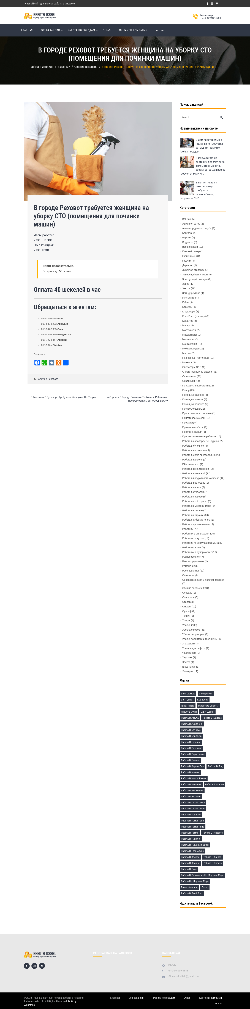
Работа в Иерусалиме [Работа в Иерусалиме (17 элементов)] (193, 754)
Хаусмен (187, 657)
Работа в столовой (193, 492)
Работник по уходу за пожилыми (201, 542)
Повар (186, 390)
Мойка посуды (190, 348)
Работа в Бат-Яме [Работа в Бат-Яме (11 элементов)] (191, 730)
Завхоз (186, 288)
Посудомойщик (191, 408)
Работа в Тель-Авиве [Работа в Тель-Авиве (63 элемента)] (192, 851)
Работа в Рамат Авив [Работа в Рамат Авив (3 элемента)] (192, 826)
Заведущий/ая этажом (195, 274)
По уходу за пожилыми (195, 385)
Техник (186, 615)
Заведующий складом (195, 279)
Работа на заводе (192, 496)
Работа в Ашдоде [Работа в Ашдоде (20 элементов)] (212, 717)
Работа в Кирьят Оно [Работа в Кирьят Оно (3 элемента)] (192, 766)
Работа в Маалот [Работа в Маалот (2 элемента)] (190, 772)
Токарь (186, 620)
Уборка (186, 625)
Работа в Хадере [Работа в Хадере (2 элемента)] (190, 857)
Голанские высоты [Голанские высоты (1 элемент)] (208, 705)
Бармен (186, 237)
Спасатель (188, 597)
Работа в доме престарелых (198, 455)
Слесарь (187, 592)
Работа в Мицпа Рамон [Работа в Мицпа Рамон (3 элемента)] (193, 778)
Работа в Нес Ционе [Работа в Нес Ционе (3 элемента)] (192, 790)
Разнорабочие (190, 556)
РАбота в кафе (190, 464)
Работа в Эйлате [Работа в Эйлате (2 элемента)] (212, 863)
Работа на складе (192, 510)
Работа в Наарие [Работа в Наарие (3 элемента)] (214, 784)
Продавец (188, 422)
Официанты (189, 376)
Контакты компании (132, 30)
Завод (185, 283)
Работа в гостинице (193, 450)
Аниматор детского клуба (196, 228)
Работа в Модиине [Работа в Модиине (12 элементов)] (191, 784)
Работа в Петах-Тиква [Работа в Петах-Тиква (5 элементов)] (193, 802)
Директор (187, 265)
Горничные (188, 256)
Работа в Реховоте (47, 379)
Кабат (185, 302)
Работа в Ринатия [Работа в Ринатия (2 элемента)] (190, 838)
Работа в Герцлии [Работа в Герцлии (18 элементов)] (190, 742)
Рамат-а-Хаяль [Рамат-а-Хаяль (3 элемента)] (189, 887)
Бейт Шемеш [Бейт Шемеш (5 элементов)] (188, 693)
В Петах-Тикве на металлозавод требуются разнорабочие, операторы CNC (198, 190)
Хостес (186, 662)
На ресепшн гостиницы (195, 357)
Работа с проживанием (195, 524)
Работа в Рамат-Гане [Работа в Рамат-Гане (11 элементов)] (192, 820)
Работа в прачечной (193, 473)
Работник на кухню (193, 538)
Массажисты (189, 334)
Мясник (186, 353)
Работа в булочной (193, 445)
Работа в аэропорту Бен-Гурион (200, 441)
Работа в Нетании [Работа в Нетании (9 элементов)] (191, 796)
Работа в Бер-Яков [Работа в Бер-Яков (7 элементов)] (191, 736)
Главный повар (191, 251)
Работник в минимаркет (196, 533)
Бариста (187, 232)
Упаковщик (188, 643)
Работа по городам (81, 30)
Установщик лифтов (193, 648)
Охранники (188, 381)
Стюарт (186, 606)
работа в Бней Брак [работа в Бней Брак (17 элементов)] (192, 893)
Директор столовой (193, 269)
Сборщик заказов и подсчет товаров (203, 579)
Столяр (186, 601)
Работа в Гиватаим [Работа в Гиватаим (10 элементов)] (191, 748)
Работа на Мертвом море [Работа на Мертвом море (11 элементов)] (195, 881)
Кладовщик (188, 311)
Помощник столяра (193, 404)
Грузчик (186, 260)
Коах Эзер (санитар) (194, 316)
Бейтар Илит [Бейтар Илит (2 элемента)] (206, 693)
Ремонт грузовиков (193, 561)
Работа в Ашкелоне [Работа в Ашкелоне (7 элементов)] (191, 724)
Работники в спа (191, 547)
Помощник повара (192, 399)
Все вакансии (50, 30)
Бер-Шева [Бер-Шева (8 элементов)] (202, 699)
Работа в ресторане (193, 482)
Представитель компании (197, 413)
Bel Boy (186, 219)
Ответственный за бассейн (197, 371)
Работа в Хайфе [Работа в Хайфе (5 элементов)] (212, 857)
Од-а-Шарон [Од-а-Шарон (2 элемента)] (207, 711)
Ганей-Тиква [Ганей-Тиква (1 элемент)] (187, 705)
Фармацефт (189, 652)
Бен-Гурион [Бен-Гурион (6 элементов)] (187, 699)
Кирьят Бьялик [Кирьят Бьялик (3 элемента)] (189, 711)
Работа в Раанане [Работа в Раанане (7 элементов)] (191, 814)
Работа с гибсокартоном (196, 519)
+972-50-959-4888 (210, 17)
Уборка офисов (191, 629)
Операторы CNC (192, 367)
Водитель (187, 242)
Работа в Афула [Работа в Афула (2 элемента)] (190, 717)
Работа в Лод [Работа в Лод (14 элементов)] (215, 766)
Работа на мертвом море (196, 505)
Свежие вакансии (192, 588)
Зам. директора (191, 293)
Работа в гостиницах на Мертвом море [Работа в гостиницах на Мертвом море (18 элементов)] (202, 875)
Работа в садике (191, 487)
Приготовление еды (193, 418)
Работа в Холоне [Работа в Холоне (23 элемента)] (190, 863)
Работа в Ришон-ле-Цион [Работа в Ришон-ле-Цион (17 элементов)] (195, 845)
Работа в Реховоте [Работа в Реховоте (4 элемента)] (212, 832)
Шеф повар (188, 666)
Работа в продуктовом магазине (200, 478)
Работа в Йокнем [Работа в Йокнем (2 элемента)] (190, 760)
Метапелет (188, 339)
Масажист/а (189, 330)
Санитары (188, 575)
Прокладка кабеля (192, 427)
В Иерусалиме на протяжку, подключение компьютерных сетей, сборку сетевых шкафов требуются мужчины (202, 165)
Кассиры (187, 306)
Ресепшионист (190, 570)
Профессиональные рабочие (199, 436)
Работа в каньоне (192, 459)
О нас (107, 30)
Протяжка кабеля (192, 431)
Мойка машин (190, 344)
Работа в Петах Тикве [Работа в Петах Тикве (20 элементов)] (193, 808)
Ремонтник (188, 566)
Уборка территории (193, 634)
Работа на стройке (193, 515)
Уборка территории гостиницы (199, 638)
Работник (187, 529)
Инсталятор (189, 297)
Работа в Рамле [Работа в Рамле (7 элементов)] (190, 832)
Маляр (186, 325)
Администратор (191, 223)
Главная (27, 30)
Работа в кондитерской (195, 468)
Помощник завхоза (193, 394)
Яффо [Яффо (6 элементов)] (204, 887)
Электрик (187, 671)
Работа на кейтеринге (194, 501)
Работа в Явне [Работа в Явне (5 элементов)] (189, 869)
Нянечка (187, 362)
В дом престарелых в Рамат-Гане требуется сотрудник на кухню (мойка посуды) (201, 145)
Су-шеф (187, 611)
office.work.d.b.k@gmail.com (183, 976)
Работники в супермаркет (197, 552)
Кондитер (187, 320)
